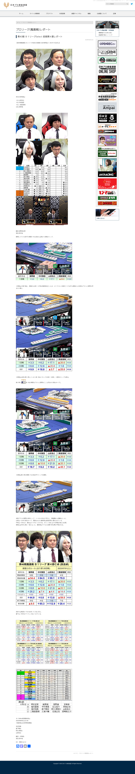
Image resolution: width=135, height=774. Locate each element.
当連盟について (102, 14)
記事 (114, 14)
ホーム (21, 14)
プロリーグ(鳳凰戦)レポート (86, 753)
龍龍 (89, 14)
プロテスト (49, 14)
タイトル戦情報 (35, 14)
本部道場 (62, 14)
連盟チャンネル (76, 14)
